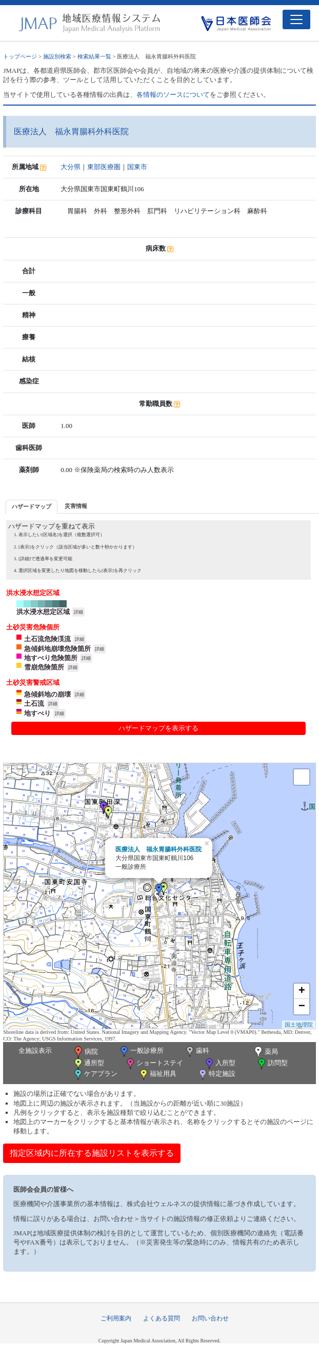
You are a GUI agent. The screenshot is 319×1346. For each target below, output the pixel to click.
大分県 (71, 167)
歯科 (196, 1051)
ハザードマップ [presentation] (31, 506)
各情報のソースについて (173, 94)
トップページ (20, 56)
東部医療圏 (104, 167)
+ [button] (301, 991)
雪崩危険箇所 (44, 667)
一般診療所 (141, 1051)
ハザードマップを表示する (158, 728)
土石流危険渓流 (47, 639)
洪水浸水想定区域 (43, 612)
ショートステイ (154, 1063)
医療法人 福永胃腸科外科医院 (158, 849)
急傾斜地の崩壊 (47, 694)
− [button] (301, 1006)
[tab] (31, 507)
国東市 (137, 167)
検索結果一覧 (94, 56)
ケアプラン (94, 1074)
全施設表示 (35, 1050)
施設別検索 (57, 56)
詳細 (78, 612)
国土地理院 (299, 1025)
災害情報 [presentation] (76, 506)
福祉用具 (157, 1074)
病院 (85, 1052)
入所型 (219, 1063)
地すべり (37, 713)
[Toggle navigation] (296, 19)
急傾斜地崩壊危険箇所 (57, 648)
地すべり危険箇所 (50, 658)
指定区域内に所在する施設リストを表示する (92, 1153)
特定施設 (216, 1074)
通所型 (88, 1063)
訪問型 (272, 1063)
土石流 (34, 703)
